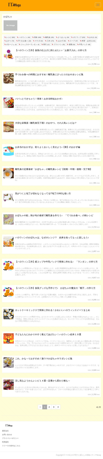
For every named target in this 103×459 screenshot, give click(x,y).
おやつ (9, 41)
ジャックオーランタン (29, 44)
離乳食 (48, 37)
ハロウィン (23, 37)
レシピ (9, 37)
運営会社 (5, 431)
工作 (49, 41)
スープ (73, 41)
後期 (71, 44)
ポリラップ (78, 37)
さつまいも (62, 37)
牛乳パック (83, 44)
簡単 (36, 37)
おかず (61, 41)
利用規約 (5, 442)
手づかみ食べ (23, 41)
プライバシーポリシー (10, 438)
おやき (92, 37)
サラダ (38, 41)
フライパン (58, 44)
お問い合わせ (7, 435)
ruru (89, 64)
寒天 (46, 44)
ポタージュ (10, 44)
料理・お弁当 (87, 41)
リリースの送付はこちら (11, 446)
